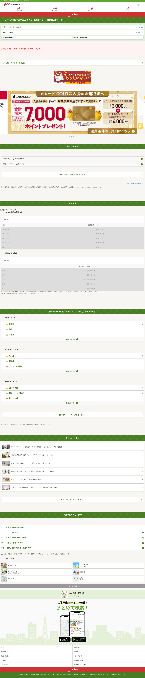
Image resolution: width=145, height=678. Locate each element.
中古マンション (78, 652)
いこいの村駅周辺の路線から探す (13, 538)
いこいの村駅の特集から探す (12, 543)
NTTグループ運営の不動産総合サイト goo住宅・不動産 (16, 0)
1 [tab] (68, 136)
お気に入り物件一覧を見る (14, 63)
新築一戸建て (5, 656)
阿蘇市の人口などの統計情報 (13, 159)
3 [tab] (71, 136)
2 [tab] (69, 136)
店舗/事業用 (4, 664)
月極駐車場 (77, 647)
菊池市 (10, 361)
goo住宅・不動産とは (24, 674)
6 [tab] (76, 136)
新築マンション (6, 652)
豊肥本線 (15, 532)
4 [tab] (73, 136)
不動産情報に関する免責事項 (87, 674)
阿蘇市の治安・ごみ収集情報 (13, 164)
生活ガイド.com (139, 183)
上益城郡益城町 (14, 366)
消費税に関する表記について (118, 674)
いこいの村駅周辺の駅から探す (13, 527)
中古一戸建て (78, 656)
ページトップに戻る (72, 586)
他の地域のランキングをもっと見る (72, 415)
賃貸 (2, 647)
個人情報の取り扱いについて (102, 674)
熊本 (9, 329)
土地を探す (4, 660)
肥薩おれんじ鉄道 (15, 393)
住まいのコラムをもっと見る (72, 500)
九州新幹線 (12, 398)
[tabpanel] (72, 113)
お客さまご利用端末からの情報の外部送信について (43, 674)
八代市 (10, 356)
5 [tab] (75, 136)
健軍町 (10, 324)
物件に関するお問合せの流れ (64, 674)
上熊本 (10, 335)
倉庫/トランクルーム (80, 664)
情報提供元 (75, 674)
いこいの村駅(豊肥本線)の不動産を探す (16, 548)
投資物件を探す (78, 660)
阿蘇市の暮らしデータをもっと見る (72, 174)
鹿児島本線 (12, 388)
